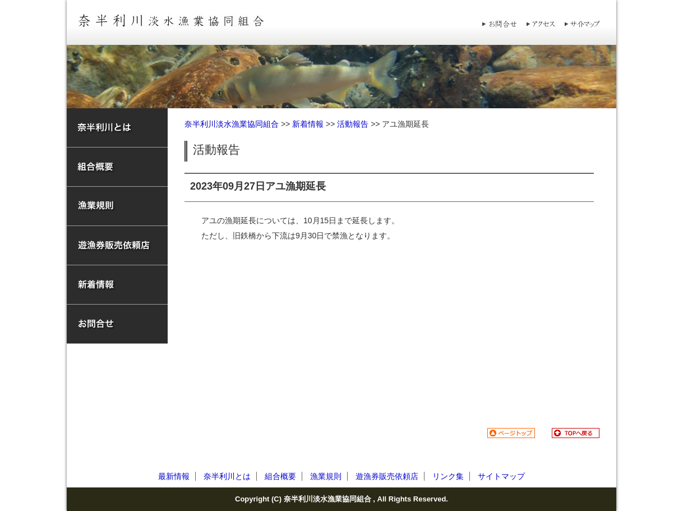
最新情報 (174, 476)
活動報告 (352, 123)
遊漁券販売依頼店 (387, 476)
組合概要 (280, 476)
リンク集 (448, 476)
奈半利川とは (227, 476)
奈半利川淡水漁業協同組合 (231, 123)
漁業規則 (326, 476)
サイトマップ (501, 476)
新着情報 (308, 123)
